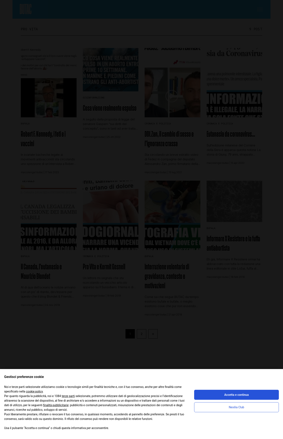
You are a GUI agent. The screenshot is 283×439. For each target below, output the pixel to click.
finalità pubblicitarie (55, 405)
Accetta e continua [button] (236, 394)
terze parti (68, 396)
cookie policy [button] (34, 391)
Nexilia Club (236, 407)
